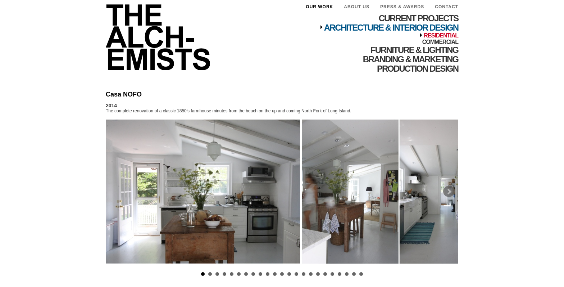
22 (354, 274)
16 (311, 274)
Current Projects (418, 18)
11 (275, 274)
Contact (446, 6)
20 (339, 274)
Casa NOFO (124, 94)
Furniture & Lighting (414, 50)
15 (303, 274)
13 (289, 274)
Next (449, 191)
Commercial (440, 42)
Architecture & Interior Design (391, 27)
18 (325, 274)
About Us (356, 6)
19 (332, 274)
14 (296, 274)
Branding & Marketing (410, 59)
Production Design (417, 68)
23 (361, 274)
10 (267, 274)
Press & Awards (402, 6)
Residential (441, 35)
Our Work (319, 6)
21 (347, 274)
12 (282, 274)
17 (318, 274)
